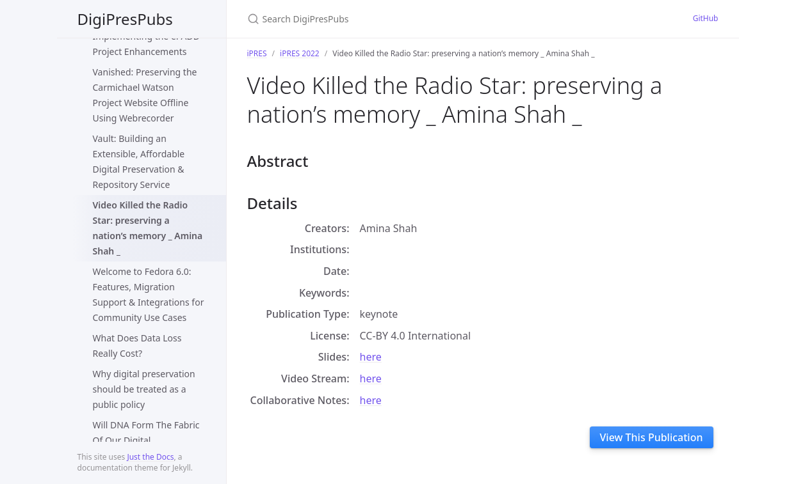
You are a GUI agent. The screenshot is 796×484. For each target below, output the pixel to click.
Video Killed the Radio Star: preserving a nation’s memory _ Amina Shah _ (148, 228)
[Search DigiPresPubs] (398, 19)
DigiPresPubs (125, 18)
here (371, 357)
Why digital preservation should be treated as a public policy (144, 389)
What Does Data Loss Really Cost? (137, 345)
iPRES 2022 (300, 53)
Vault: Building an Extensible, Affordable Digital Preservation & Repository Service (139, 161)
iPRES (257, 53)
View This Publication (651, 437)
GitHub (706, 18)
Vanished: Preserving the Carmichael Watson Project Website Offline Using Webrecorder (145, 95)
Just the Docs (150, 456)
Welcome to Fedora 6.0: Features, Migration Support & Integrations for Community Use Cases (148, 294)
